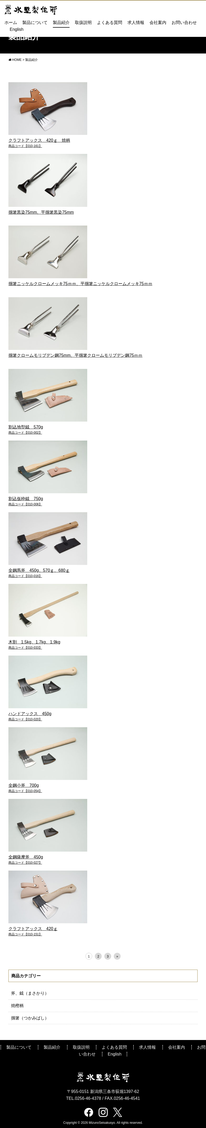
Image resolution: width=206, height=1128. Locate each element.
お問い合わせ (184, 22)
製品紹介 (61, 22)
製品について (35, 22)
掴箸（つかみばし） (30, 1018)
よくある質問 (109, 22)
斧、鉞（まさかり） (30, 993)
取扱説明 (83, 22)
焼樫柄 (17, 1005)
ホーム (10, 22)
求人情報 (135, 22)
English (16, 29)
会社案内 (158, 22)
